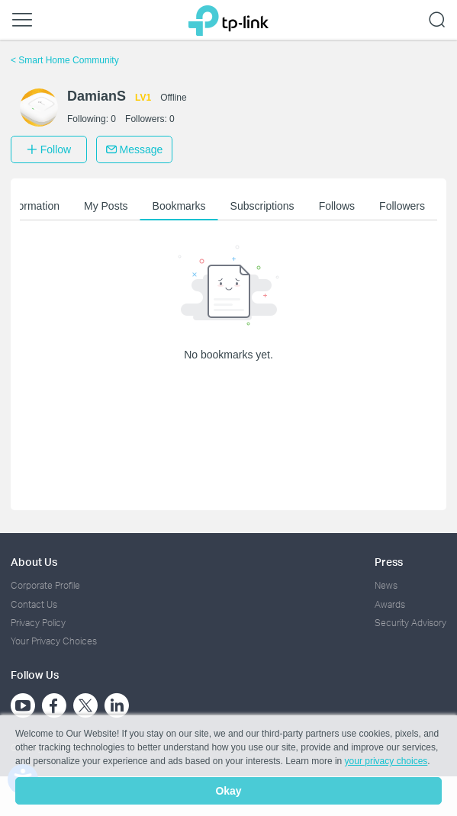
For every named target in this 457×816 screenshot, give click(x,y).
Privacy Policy (38, 622)
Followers (402, 206)
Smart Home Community (65, 60)
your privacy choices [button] (386, 761)
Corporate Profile (45, 585)
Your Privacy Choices (54, 641)
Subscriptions (262, 206)
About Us (34, 561)
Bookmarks (179, 206)
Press (389, 561)
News (386, 585)
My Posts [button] (106, 206)
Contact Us (34, 604)
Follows (337, 206)
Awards (390, 604)
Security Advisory (410, 622)
